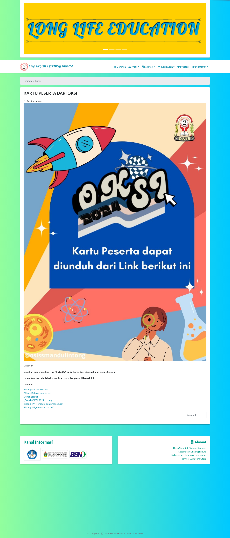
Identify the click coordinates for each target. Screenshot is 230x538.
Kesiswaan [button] (165, 66)
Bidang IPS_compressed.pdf (38, 407)
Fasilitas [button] (147, 66)
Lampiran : (29, 384)
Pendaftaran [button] (199, 66)
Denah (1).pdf (31, 396)
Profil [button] (132, 66)
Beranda (120, 66)
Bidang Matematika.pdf (36, 389)
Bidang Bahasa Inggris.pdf (37, 393)
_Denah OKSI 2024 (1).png (38, 400)
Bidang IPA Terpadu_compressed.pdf (43, 403)
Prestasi (183, 66)
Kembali (191, 415)
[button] (37, 28)
